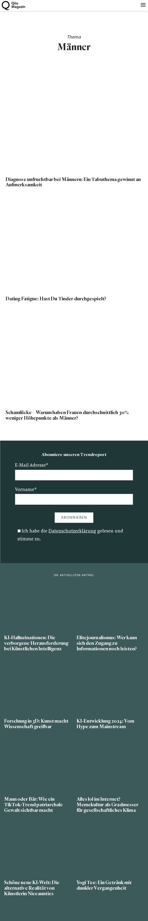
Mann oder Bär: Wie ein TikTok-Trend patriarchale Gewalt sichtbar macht (33, 805)
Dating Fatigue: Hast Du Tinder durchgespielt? (56, 298)
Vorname (26, 490)
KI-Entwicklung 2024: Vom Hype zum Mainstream (105, 724)
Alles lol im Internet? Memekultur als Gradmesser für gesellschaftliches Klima (108, 805)
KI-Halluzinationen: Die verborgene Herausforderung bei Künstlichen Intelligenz (36, 643)
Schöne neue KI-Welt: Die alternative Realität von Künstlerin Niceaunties (32, 888)
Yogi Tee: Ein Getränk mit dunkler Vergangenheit (104, 885)
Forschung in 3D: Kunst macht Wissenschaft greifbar (36, 724)
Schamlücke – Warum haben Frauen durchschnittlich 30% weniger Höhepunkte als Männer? (67, 415)
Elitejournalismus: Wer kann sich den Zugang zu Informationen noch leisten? (107, 643)
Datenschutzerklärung (72, 531)
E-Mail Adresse (31, 465)
